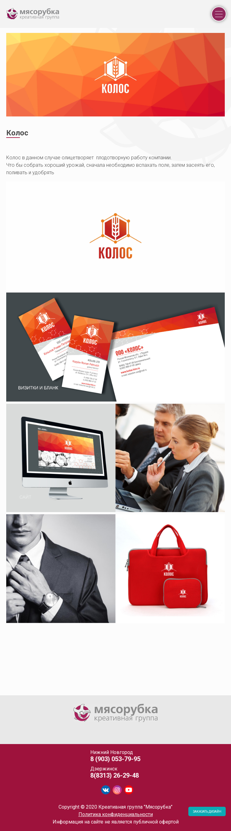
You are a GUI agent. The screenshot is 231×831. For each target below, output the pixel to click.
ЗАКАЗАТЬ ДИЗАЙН (207, 811)
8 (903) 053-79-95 (115, 759)
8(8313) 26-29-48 (114, 775)
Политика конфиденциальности (115, 814)
